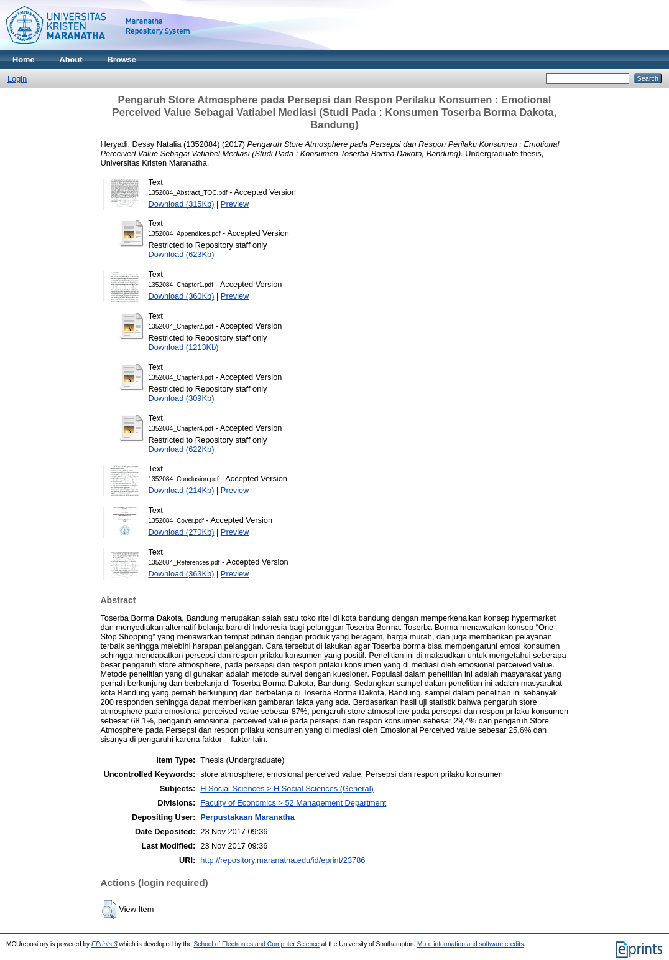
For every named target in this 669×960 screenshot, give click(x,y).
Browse (122, 59)
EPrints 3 (104, 944)
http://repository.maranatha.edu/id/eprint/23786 (282, 860)
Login (17, 78)
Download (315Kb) (181, 204)
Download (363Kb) (181, 573)
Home (23, 59)
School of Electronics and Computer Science (257, 944)
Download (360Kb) (181, 296)
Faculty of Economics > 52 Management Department (293, 802)
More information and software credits (470, 944)
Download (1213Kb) (183, 347)
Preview (235, 204)
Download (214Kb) (181, 490)
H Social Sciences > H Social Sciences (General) (286, 788)
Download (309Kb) (181, 398)
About (71, 59)
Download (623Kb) (181, 254)
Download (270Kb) (181, 532)
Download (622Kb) (181, 449)
